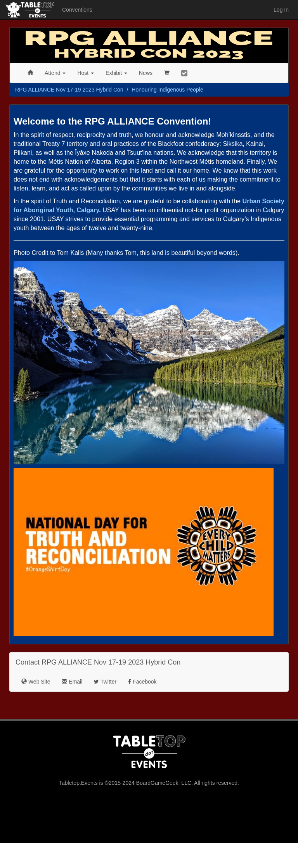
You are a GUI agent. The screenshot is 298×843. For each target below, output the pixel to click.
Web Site (35, 682)
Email (72, 682)
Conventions (77, 10)
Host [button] (85, 73)
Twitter (105, 682)
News (145, 73)
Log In (281, 10)
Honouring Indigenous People (167, 90)
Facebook (142, 682)
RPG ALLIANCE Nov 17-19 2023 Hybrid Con (69, 90)
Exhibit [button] (116, 73)
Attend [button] (55, 73)
